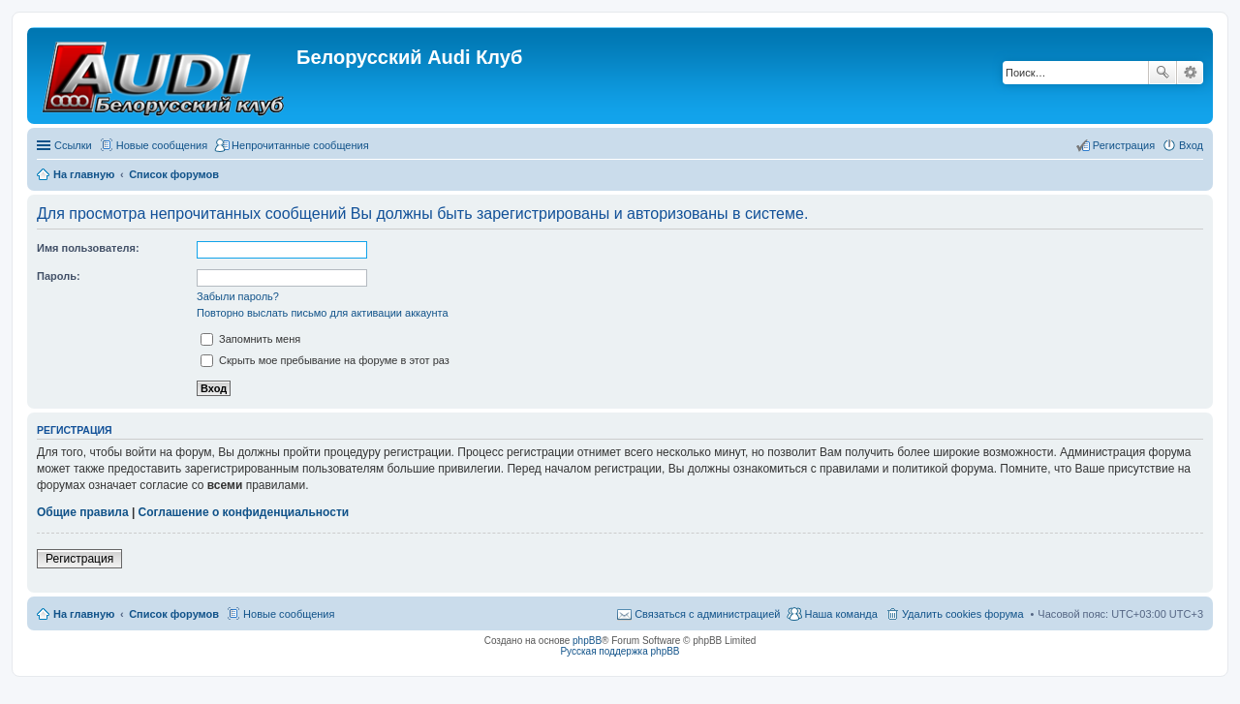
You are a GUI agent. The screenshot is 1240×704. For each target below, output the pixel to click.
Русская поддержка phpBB (619, 651)
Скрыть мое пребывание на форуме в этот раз (325, 360)
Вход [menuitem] (1191, 145)
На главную (83, 614)
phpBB (587, 640)
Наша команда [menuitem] (840, 614)
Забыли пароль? (238, 296)
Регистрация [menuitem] (1124, 145)
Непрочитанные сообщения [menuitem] (300, 145)
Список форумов (174, 614)
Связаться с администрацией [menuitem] (707, 614)
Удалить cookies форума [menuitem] (963, 614)
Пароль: (58, 276)
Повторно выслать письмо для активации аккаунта (323, 313)
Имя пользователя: (88, 248)
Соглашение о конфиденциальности (244, 512)
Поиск (1162, 72)
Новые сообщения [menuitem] (161, 145)
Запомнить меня (250, 339)
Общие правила (83, 512)
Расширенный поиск (1190, 72)
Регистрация (79, 559)
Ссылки (73, 145)
